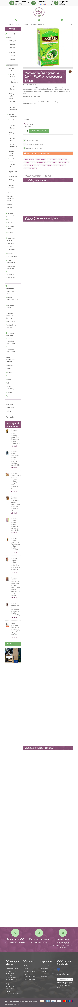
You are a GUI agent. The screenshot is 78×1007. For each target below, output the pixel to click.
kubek (9, 219)
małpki (9, 376)
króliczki (10, 372)
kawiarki (10, 253)
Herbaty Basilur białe (13, 115)
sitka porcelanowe (11, 261)
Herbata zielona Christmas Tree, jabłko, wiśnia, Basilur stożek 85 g (15, 544)
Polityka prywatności (30, 976)
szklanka (10, 232)
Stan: (34, 84)
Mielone (12, 59)
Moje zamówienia (46, 966)
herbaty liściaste (12, 75)
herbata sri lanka (40, 159)
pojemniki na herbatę (11, 326)
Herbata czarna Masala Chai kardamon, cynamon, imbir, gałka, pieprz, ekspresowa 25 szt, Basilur (15, 586)
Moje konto (46, 961)
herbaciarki (11, 321)
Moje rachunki (45, 968)
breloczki (10, 365)
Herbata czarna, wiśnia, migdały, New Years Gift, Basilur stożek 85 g (15, 564)
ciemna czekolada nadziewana (11, 341)
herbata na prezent (30, 165)
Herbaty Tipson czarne (13, 134)
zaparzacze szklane (11, 279)
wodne (9, 392)
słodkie (9, 411)
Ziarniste (12, 56)
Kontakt (26, 968)
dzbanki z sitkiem (10, 245)
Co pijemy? (11, 34)
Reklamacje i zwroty (29, 979)
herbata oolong (52, 162)
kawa (9, 37)
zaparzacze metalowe (11, 267)
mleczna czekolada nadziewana (11, 349)
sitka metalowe (12, 257)
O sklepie (26, 966)
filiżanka (10, 223)
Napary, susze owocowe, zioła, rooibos (13, 174)
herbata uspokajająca (31, 168)
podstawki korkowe (10, 292)
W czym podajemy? (10, 215)
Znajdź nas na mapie (12, 984)
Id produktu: (26, 84)
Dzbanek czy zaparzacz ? (11, 239)
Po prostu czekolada (10, 334)
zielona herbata (41, 162)
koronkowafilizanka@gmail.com (15, 993)
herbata (10, 65)
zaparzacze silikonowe (11, 273)
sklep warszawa (29, 159)
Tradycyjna (12, 41)
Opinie (48, 175)
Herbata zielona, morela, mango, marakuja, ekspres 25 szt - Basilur (15, 524)
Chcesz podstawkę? (10, 287)
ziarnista (12, 44)
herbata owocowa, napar (10, 198)
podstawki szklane (10, 306)
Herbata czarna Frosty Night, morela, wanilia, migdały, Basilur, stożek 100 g (15, 458)
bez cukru (10, 407)
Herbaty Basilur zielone (11, 96)
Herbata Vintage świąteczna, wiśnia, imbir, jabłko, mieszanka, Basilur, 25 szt (16, 503)
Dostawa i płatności (29, 971)
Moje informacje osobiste (48, 974)
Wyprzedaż (10, 417)
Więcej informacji (33, 175)
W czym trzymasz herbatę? (9, 316)
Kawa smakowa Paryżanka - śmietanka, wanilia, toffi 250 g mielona (15, 629)
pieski (9, 383)
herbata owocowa (64, 162)
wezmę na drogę (10, 227)
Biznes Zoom (14, 1004)
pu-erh (9, 207)
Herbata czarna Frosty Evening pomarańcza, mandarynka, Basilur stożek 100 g (16, 436)
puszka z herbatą (29, 162)
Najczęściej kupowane (13, 425)
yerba (9, 192)
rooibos (10, 204)
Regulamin (26, 974)
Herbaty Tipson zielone (11, 153)
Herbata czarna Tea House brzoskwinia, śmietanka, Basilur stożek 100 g (15, 609)
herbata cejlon (63, 159)
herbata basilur (52, 159)
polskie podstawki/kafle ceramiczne (12, 299)
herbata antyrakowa (59, 165)
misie (9, 379)
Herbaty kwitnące (11, 187)
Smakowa (12, 52)
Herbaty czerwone (12, 181)
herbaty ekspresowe (14, 81)
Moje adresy (44, 971)
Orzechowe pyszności (10, 403)
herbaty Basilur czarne (13, 70)
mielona (12, 48)
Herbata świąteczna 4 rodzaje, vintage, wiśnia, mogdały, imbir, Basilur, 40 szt (15, 481)
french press (11, 249)
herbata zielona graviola (44, 165)
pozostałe (10, 396)
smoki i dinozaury (10, 388)
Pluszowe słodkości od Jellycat (10, 359)
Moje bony (44, 976)
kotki (9, 368)
